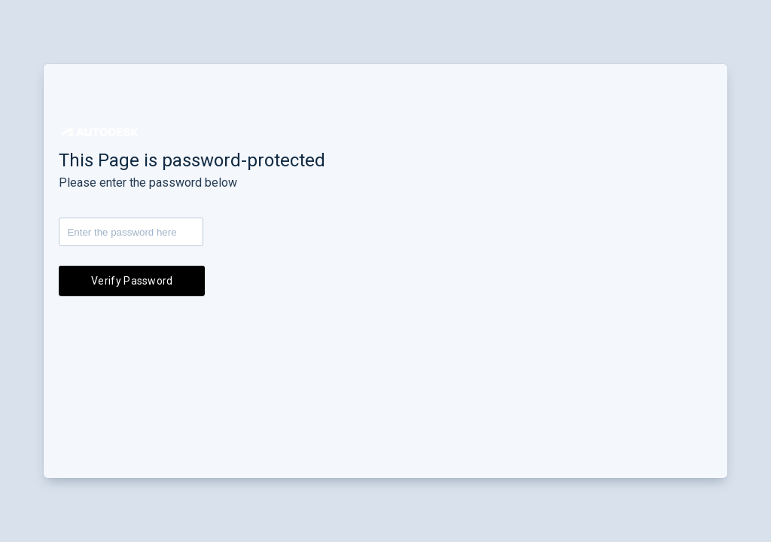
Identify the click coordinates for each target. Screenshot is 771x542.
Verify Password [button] (132, 281)
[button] (100, 132)
